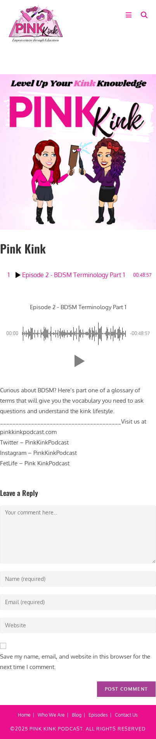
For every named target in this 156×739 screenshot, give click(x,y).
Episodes (98, 715)
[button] (78, 361)
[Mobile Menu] (130, 15)
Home (24, 715)
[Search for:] (141, 15)
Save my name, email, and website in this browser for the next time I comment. (75, 662)
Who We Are (51, 715)
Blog (76, 715)
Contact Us (126, 715)
